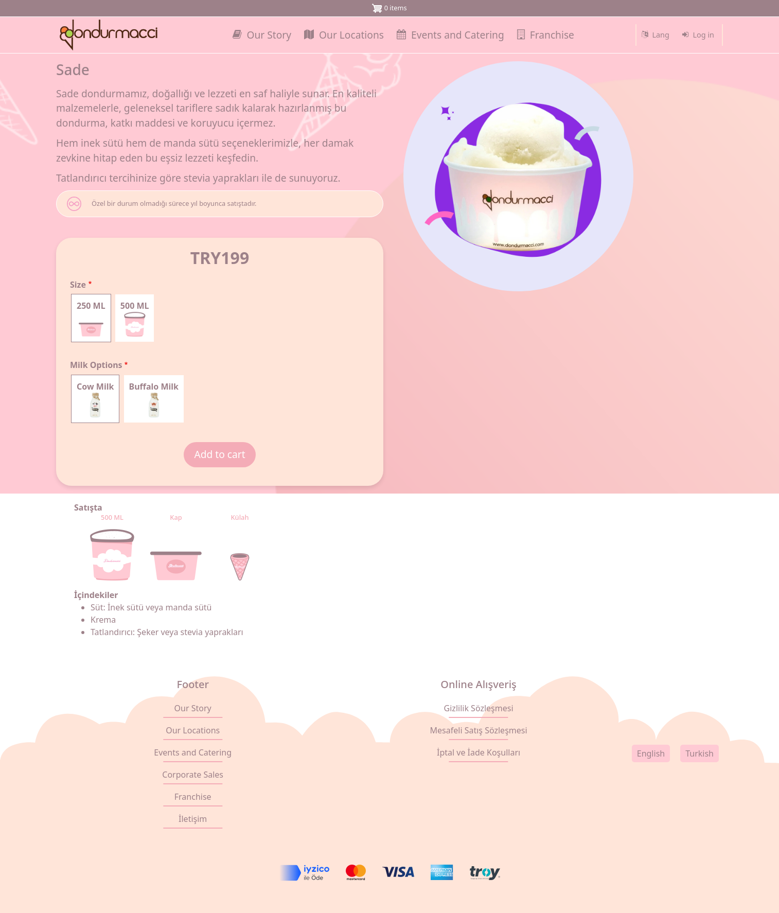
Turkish (699, 753)
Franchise (192, 796)
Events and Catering (193, 752)
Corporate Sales (192, 774)
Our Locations (193, 730)
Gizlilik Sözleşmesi (479, 708)
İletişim (193, 818)
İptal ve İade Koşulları (478, 752)
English (651, 753)
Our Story (192, 708)
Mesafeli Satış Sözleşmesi (478, 730)
